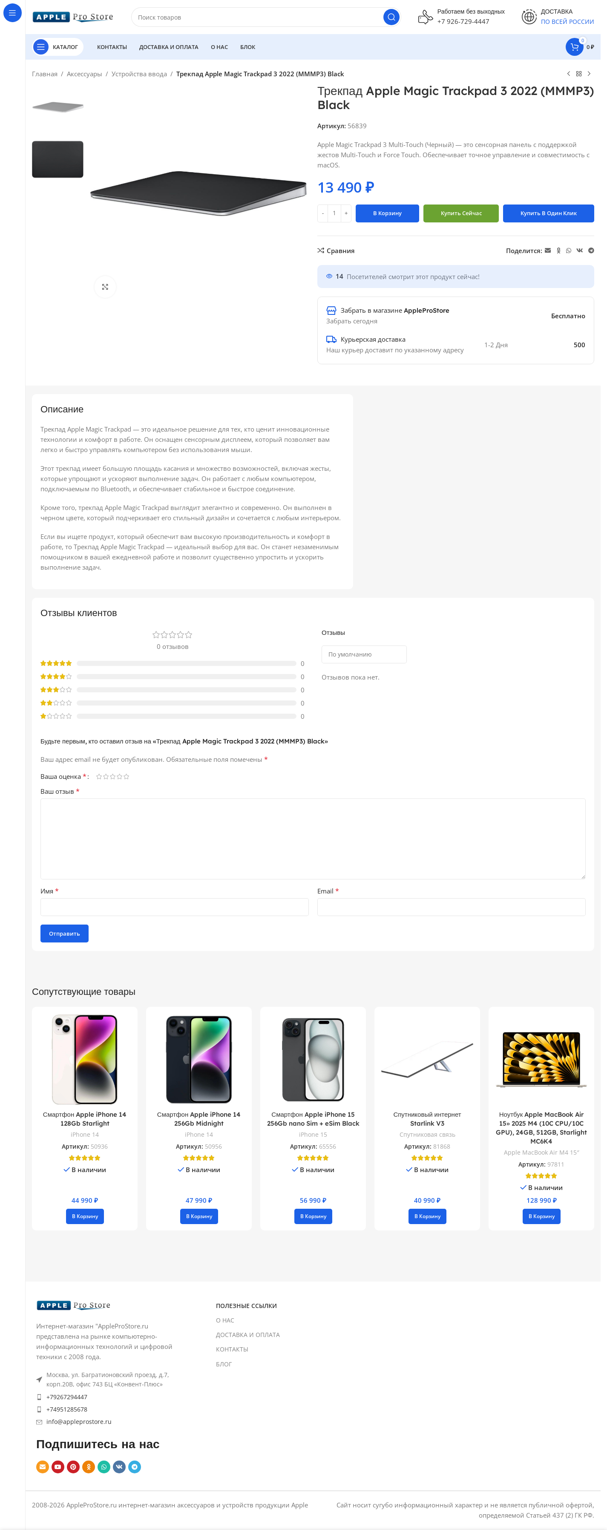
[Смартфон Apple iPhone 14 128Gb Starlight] (84, 1059)
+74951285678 (66, 1409)
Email (328, 891)
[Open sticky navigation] (58, 46)
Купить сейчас (461, 213)
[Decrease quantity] (322, 213)
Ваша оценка (63, 776)
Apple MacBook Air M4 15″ (541, 1152)
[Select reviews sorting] (364, 654)
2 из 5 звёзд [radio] (105, 776)
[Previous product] (569, 74)
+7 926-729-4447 (463, 21)
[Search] (266, 17)
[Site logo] (73, 16)
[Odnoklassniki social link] (558, 250)
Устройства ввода (139, 73)
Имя (49, 891)
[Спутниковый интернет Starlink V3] (427, 1059)
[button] (85, 1216)
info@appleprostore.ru (79, 1422)
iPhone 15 (313, 1134)
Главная (45, 73)
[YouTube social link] (58, 1467)
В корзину (387, 213)
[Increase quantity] (346, 213)
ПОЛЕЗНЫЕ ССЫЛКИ (246, 1306)
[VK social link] (580, 250)
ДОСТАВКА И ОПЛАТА (248, 1335)
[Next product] (589, 74)
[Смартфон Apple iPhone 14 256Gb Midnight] (198, 1059)
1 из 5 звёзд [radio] (98, 776)
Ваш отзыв (60, 791)
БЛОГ (224, 1364)
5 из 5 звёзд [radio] (126, 776)
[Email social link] (547, 250)
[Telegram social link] (591, 250)
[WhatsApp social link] (569, 250)
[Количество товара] (334, 213)
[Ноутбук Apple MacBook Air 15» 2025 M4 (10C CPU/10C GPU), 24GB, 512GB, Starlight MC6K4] (541, 1059)
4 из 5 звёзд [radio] (119, 776)
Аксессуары (84, 73)
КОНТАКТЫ (232, 1349)
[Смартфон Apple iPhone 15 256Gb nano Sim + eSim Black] (313, 1059)
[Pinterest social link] (73, 1467)
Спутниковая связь (427, 1134)
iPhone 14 (85, 1134)
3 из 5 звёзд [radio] (112, 776)
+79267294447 (66, 1397)
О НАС (225, 1320)
